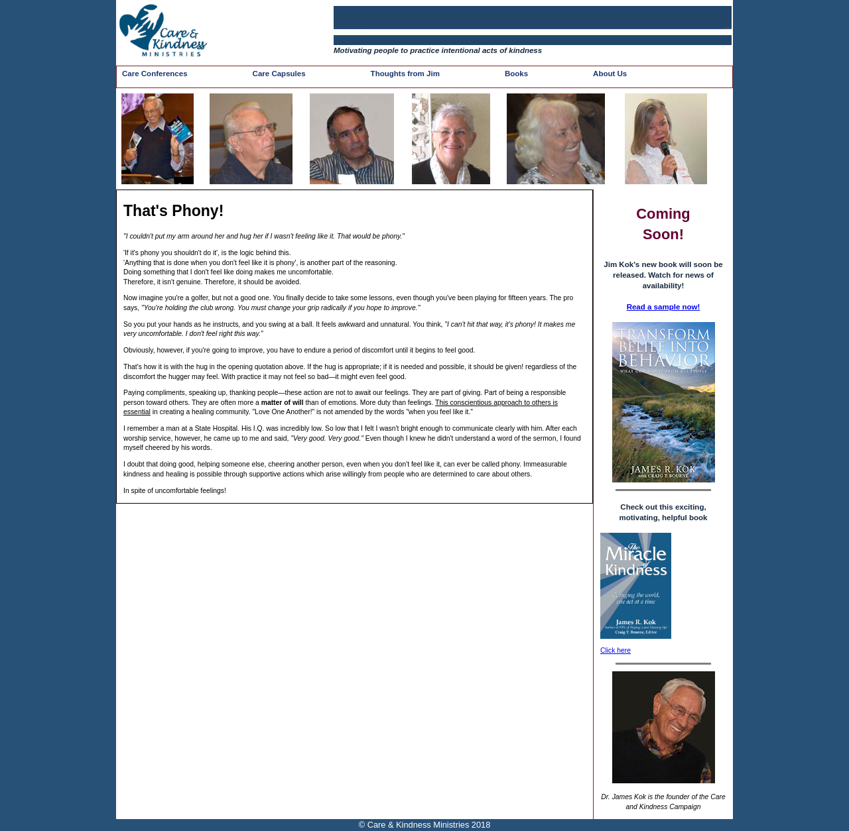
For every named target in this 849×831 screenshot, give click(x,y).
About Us (610, 74)
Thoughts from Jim (405, 74)
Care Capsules (279, 74)
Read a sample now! (663, 307)
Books (516, 74)
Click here (615, 650)
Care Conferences (155, 74)
